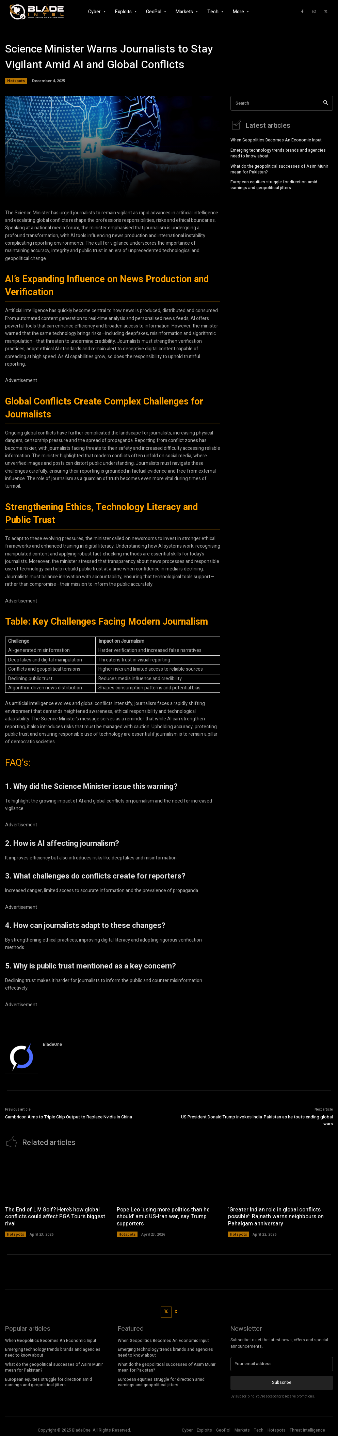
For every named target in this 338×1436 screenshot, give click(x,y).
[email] (281, 1363)
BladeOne (52, 1044)
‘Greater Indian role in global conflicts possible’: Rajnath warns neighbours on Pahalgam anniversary (276, 1216)
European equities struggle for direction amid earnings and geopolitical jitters (273, 184)
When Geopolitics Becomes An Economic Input (276, 139)
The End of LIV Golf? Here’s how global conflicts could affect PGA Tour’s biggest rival (55, 1216)
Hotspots (16, 81)
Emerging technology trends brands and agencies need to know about (278, 152)
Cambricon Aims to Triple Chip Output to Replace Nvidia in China (68, 1117)
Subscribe (281, 1381)
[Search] (325, 103)
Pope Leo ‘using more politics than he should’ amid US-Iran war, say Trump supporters (163, 1216)
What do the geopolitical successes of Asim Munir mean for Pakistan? (279, 168)
